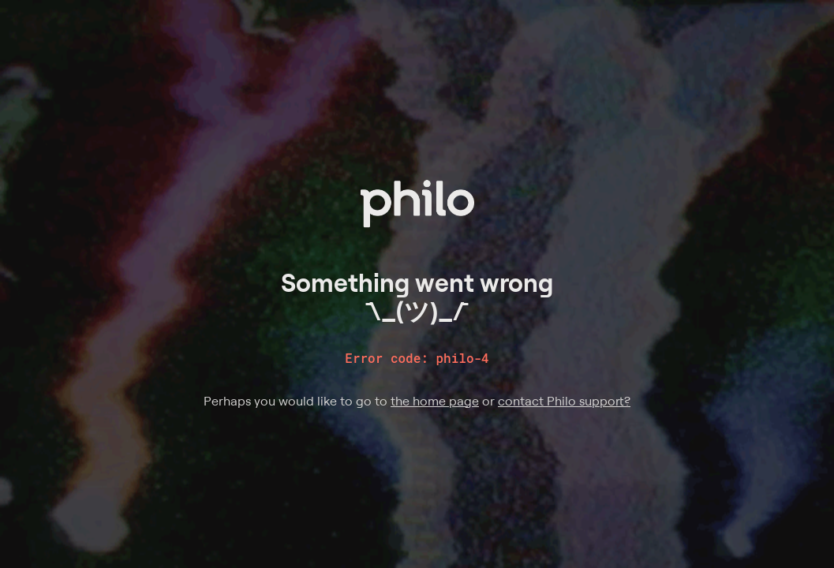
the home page (435, 401)
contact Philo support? (564, 401)
